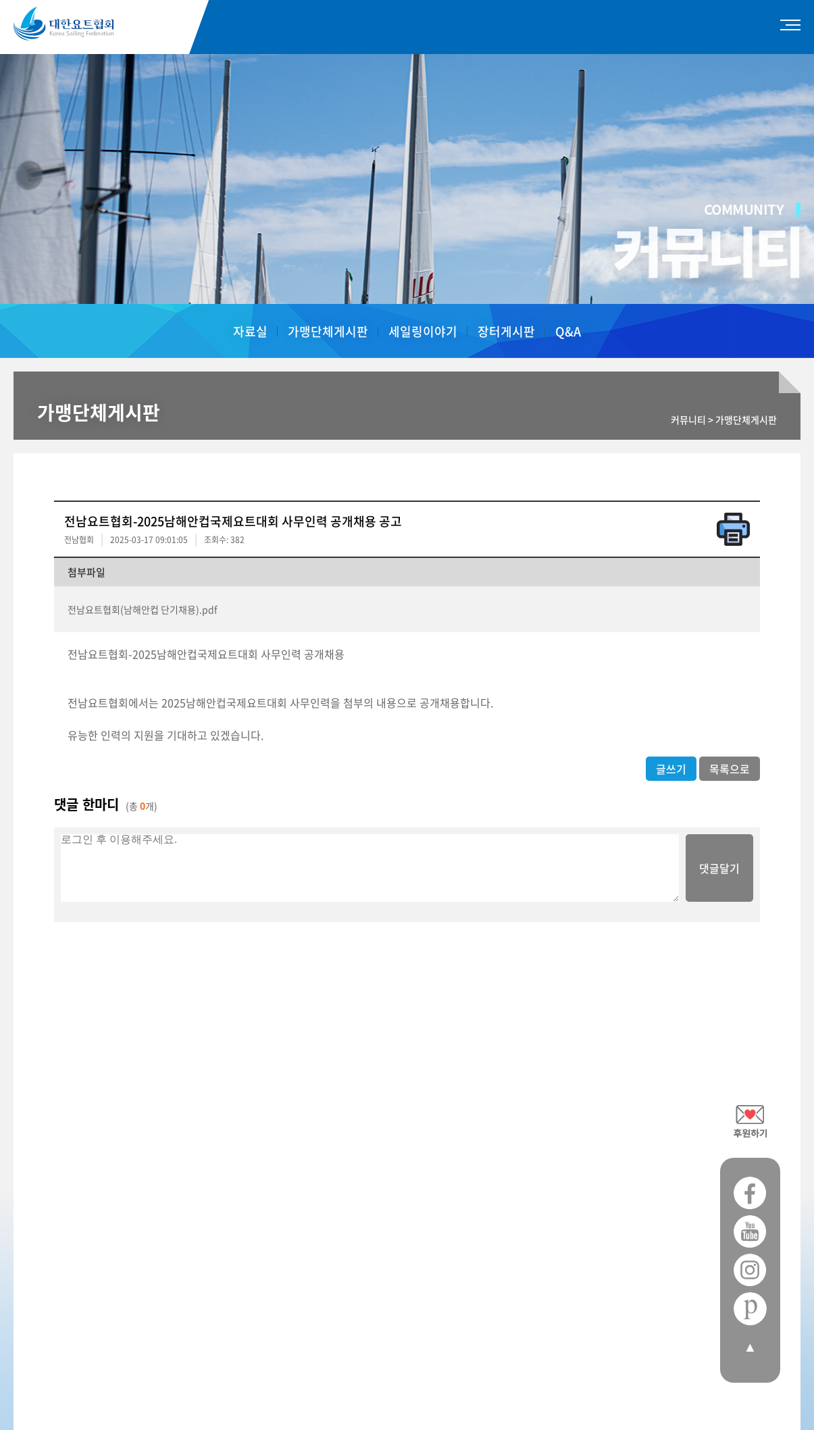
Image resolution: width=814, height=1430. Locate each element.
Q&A (568, 331)
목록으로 (729, 769)
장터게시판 (506, 331)
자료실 (250, 331)
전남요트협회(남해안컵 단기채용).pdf (143, 609)
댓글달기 (719, 868)
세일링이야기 (422, 331)
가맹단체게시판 (328, 331)
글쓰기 (671, 769)
